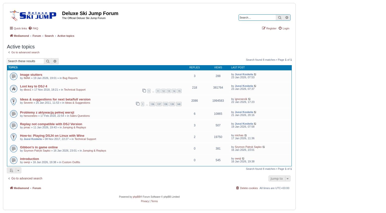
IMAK (27, 78)
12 (163, 91)
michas (239, 135)
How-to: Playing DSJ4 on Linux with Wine (52, 135)
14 (174, 91)
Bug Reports (70, 78)
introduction (29, 159)
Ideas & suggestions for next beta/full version (55, 99)
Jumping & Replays (74, 127)
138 (165, 104)
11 (158, 91)
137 (159, 104)
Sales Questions (80, 115)
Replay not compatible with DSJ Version (51, 124)
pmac (27, 127)
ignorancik (241, 98)
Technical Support (74, 89)
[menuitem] (33, 28)
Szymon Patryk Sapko (37, 150)
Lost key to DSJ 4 (33, 86)
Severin (28, 102)
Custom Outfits (71, 162)
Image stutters (31, 75)
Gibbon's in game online (39, 147)
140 (179, 104)
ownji (27, 162)
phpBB (136, 196)
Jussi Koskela (244, 74)
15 (179, 91)
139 (172, 104)
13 (168, 91)
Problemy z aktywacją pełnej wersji (47, 112)
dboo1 (27, 89)
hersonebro (31, 115)
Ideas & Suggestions (77, 102)
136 (152, 104)
